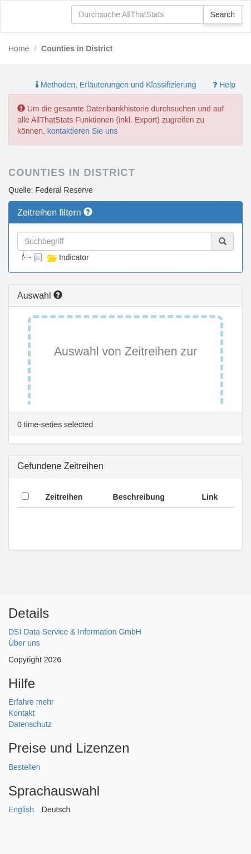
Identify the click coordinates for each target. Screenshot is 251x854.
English (21, 809)
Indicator (60, 257)
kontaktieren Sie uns (82, 130)
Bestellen (24, 767)
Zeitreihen (63, 496)
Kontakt (21, 713)
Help (224, 84)
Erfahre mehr (31, 701)
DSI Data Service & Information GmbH (74, 631)
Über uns (24, 642)
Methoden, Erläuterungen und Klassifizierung (116, 84)
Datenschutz (30, 724)
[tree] (125, 257)
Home (18, 48)
